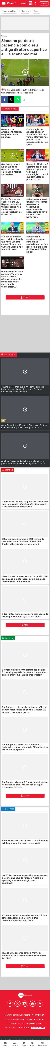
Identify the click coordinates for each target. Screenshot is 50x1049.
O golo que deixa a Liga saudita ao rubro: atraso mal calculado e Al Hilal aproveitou (11, 169)
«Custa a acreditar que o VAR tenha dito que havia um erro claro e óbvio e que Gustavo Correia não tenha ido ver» (12, 243)
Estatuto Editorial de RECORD (17, 1015)
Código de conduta (16, 1023)
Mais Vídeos (9, 108)
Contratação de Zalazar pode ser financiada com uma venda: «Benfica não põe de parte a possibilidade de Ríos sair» (37, 137)
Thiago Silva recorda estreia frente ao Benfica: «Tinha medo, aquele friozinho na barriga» (24, 955)
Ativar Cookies (38, 1028)
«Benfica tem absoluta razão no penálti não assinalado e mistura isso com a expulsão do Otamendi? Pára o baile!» (37, 244)
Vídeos (25, 297)
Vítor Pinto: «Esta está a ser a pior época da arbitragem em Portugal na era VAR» (25, 615)
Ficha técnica (38, 1015)
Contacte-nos (23, 1028)
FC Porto (8, 809)
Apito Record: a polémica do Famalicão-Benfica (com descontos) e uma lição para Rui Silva (24, 426)
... (30, 99)
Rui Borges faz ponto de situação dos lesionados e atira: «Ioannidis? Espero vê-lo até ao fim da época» (25, 747)
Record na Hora (10, 11)
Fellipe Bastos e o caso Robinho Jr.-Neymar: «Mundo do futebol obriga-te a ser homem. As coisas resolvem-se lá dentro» (11, 207)
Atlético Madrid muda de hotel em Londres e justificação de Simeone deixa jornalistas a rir (23, 462)
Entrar (44, 3)
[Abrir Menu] (3, 3)
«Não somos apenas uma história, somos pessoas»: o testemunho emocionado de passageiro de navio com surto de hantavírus (36, 208)
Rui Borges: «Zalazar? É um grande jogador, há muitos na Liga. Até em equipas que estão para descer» (25, 785)
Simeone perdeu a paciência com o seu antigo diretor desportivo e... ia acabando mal (24, 47)
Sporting (25, 11)
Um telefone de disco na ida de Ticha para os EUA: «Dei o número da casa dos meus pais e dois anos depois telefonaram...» (12, 279)
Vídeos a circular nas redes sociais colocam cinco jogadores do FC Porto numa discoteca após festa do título (24, 918)
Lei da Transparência (15, 1019)
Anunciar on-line (33, 1023)
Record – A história (34, 1019)
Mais (36, 11)
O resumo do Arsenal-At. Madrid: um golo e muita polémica (11, 133)
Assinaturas (9, 1028)
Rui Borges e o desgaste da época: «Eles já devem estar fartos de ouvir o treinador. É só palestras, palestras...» (24, 710)
